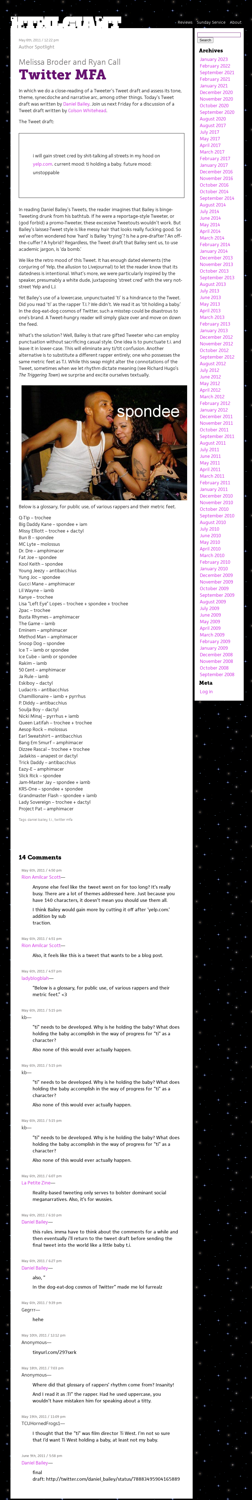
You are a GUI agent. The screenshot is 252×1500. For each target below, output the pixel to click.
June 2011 (210, 456)
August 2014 (213, 205)
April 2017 (210, 145)
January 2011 (214, 489)
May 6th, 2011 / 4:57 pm (42, 971)
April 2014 (210, 231)
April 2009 (210, 628)
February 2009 (215, 641)
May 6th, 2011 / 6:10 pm (42, 1215)
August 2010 (213, 522)
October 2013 (214, 271)
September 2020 (217, 112)
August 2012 (213, 364)
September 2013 (217, 278)
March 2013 (212, 317)
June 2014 (210, 218)
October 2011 (214, 430)
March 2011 (212, 476)
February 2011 (215, 483)
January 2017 (214, 165)
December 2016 (216, 172)
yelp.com (42, 164)
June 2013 (210, 297)
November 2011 (216, 423)
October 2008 (214, 668)
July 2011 (209, 450)
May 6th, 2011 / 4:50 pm (42, 870)
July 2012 (209, 370)
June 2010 (210, 536)
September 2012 (217, 357)
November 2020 (216, 99)
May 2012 (210, 383)
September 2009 (217, 595)
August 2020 (213, 119)
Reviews (185, 22)
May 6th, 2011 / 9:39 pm (42, 1302)
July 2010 (209, 529)
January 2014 (214, 251)
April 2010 (210, 549)
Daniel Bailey (75, 104)
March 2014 (212, 238)
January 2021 (214, 86)
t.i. (51, 819)
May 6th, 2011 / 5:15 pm (42, 1010)
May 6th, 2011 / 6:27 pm (42, 1261)
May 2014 (210, 225)
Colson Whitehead (87, 110)
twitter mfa (63, 819)
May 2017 (210, 139)
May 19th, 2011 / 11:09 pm (43, 1416)
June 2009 (210, 615)
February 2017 (215, 158)
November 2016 (216, 178)
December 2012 (216, 337)
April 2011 (210, 469)
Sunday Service (211, 22)
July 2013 (209, 291)
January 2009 (214, 648)
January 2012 (214, 410)
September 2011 (217, 436)
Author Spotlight (36, 47)
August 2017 (213, 125)
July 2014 (209, 211)
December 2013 (216, 258)
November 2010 (216, 502)
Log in (206, 692)
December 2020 (216, 92)
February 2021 (215, 79)
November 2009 (216, 582)
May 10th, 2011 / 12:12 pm (43, 1335)
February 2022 (215, 66)
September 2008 (217, 674)
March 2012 (212, 397)
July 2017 (209, 132)
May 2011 (210, 463)
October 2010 (214, 509)
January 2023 (214, 59)
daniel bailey (37, 819)
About (236, 22)
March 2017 (212, 152)
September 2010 (217, 516)
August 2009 (213, 602)
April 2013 (210, 311)
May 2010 (210, 542)
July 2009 (209, 608)
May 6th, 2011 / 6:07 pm (42, 1176)
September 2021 (217, 72)
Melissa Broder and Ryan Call (70, 62)
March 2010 (212, 555)
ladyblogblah (35, 978)
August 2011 (213, 443)
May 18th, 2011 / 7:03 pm (42, 1368)
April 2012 (210, 390)
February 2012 (215, 403)
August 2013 (213, 284)
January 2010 (214, 569)
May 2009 (210, 622)
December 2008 (216, 655)
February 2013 (215, 324)
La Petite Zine (36, 1183)
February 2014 (215, 244)
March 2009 (212, 635)
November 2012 (216, 344)
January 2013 (214, 330)
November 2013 (216, 264)
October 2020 (214, 106)
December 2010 (216, 496)
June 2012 (210, 377)
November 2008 (216, 661)
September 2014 (217, 198)
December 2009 (216, 575)
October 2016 (214, 185)
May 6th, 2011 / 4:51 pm (42, 938)
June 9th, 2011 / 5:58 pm (42, 1455)
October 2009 (214, 588)
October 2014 (214, 192)
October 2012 (214, 350)
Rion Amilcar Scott (41, 877)
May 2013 (210, 304)
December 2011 (216, 416)
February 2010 (215, 562)
